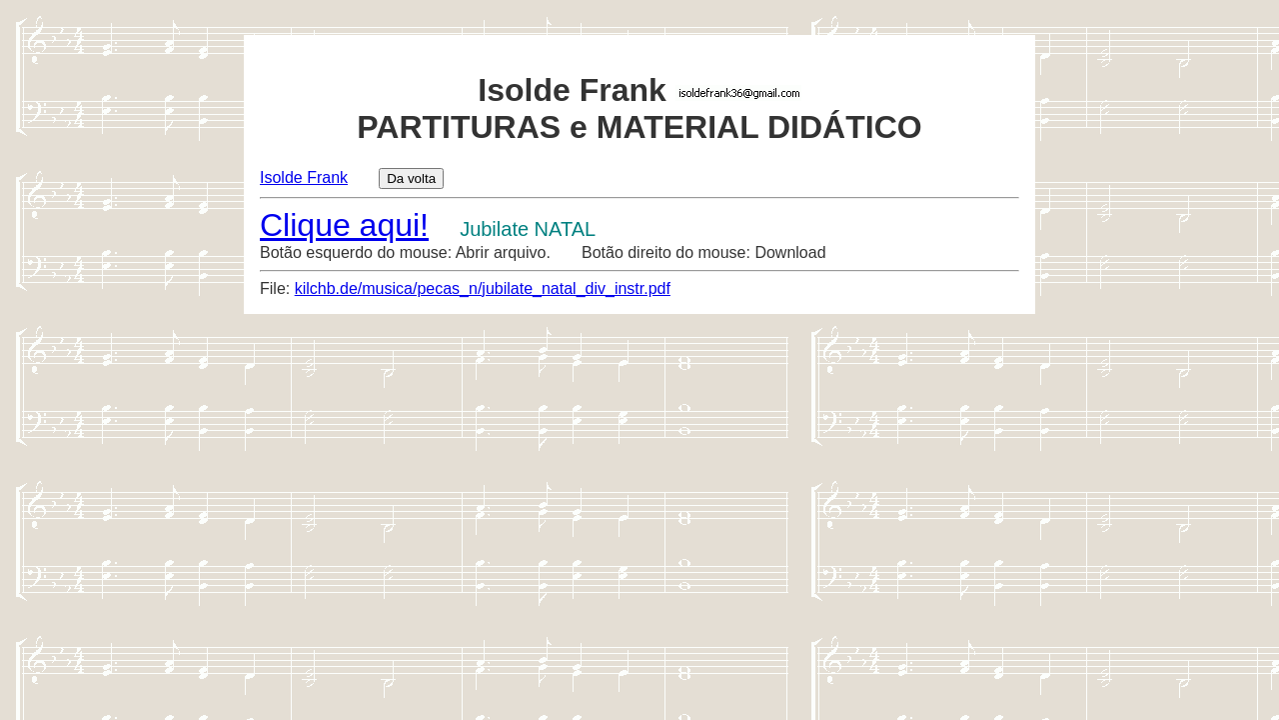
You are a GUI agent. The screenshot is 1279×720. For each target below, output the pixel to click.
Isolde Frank (304, 177)
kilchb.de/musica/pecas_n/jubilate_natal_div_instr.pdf (482, 288)
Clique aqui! (344, 225)
